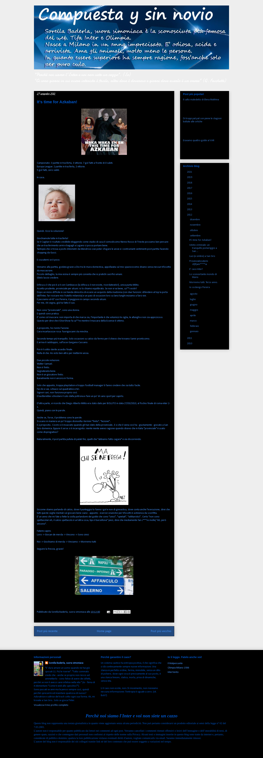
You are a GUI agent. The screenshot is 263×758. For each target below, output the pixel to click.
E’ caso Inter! (196, 269)
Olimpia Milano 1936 (178, 667)
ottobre (194, 230)
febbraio (194, 326)
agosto (194, 294)
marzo (193, 320)
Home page (104, 631)
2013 (190, 209)
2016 (190, 193)
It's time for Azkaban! (200, 240)
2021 (190, 172)
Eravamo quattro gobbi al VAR (198, 140)
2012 (190, 214)
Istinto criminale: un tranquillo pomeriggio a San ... (203, 248)
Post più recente (47, 631)
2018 (190, 182)
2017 (190, 188)
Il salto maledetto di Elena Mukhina (201, 99)
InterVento (173, 672)
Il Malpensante (175, 663)
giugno (194, 304)
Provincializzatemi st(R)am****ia (198, 263)
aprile (193, 315)
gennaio (194, 331)
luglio (193, 299)
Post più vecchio (161, 631)
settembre (195, 235)
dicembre (195, 219)
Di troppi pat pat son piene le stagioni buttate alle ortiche (202, 120)
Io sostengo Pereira (199, 287)
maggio (194, 310)
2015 (190, 198)
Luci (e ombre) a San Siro (202, 256)
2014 (190, 204)
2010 (190, 343)
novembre (195, 225)
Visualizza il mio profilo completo (51, 705)
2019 (190, 177)
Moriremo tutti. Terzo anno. (203, 282)
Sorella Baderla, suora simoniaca (66, 663)
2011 (190, 338)
